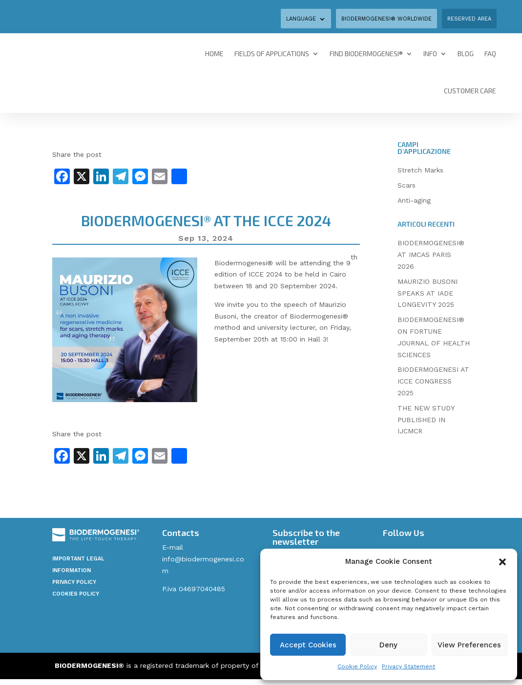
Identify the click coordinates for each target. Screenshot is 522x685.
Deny (388, 645)
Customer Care (470, 90)
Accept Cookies (308, 645)
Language (301, 19)
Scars (406, 185)
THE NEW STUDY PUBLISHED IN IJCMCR (425, 419)
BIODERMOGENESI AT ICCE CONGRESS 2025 (433, 381)
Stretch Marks (420, 170)
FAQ (490, 53)
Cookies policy (75, 594)
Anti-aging (414, 200)
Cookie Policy (357, 666)
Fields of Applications (271, 53)
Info (430, 53)
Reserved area (469, 19)
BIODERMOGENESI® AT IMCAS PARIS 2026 (430, 254)
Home (214, 53)
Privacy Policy (74, 582)
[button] (502, 562)
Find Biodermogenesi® (366, 53)
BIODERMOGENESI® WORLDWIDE (386, 19)
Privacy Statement (408, 666)
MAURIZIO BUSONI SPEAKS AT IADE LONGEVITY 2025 (427, 293)
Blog (466, 53)
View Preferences (469, 645)
